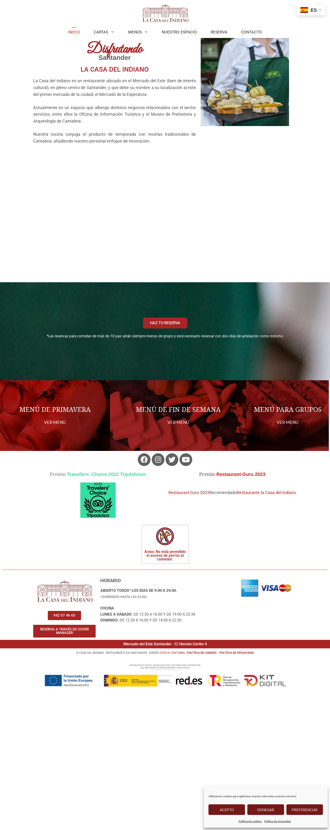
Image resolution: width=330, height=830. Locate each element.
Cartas (107, 32)
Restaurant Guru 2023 (188, 633)
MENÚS (141, 32)
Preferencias (305, 810)
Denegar (265, 810)
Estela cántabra (172, 794)
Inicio (74, 32)
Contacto (251, 32)
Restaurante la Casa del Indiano (266, 633)
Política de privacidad (277, 821)
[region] (165, 106)
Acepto (227, 810)
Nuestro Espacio (179, 32)
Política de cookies (250, 821)
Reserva (219, 32)
